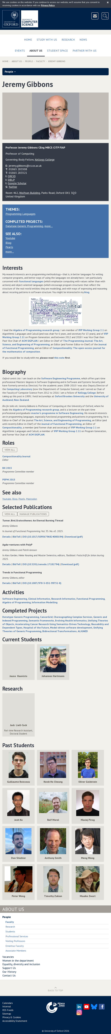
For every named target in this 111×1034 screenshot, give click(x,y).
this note (59, 357)
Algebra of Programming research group (36, 330)
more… (48, 226)
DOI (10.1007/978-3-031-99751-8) (42, 583)
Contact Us (9, 975)
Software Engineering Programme (60, 378)
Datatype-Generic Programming (24, 226)
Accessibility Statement (14, 1020)
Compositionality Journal (16, 456)
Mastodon (31, 498)
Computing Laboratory (19, 389)
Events (20, 50)
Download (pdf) (74, 536)
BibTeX (17, 536)
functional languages (31, 281)
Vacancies (8, 957)
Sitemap (6, 1013)
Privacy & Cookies (11, 1017)
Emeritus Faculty (15, 945)
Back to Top (55, 989)
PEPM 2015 (8, 479)
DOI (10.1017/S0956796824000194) (43, 536)
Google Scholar (17, 183)
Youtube (10, 238)
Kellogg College (87, 392)
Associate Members (16, 950)
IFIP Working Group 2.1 (91, 330)
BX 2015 (7, 467)
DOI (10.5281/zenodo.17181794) (41, 564)
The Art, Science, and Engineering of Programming (62, 420)
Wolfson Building (29, 193)
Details (6, 536)
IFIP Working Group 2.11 (67, 431)
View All (10, 449)
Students (10, 931)
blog (86, 292)
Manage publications (33, 514)
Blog (8, 242)
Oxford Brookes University (70, 396)
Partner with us (84, 50)
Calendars (7, 1003)
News (83, 39)
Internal (6, 1006)
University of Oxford (53, 1030)
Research (68, 39)
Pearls (9, 247)
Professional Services (17, 936)
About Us (37, 50)
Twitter (13, 187)
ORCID (12, 176)
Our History (9, 971)
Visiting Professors (15, 941)
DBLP (11, 180)
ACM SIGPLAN (29, 340)
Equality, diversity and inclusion (21, 964)
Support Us (9, 968)
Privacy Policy (48, 5)
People (29, 61)
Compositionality (12, 427)
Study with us (47, 39)
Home (28, 39)
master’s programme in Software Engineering (57, 413)
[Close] (108, 2)
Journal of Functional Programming (61, 423)
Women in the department (18, 960)
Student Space (57, 50)
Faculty (40, 61)
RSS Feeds (7, 1010)
